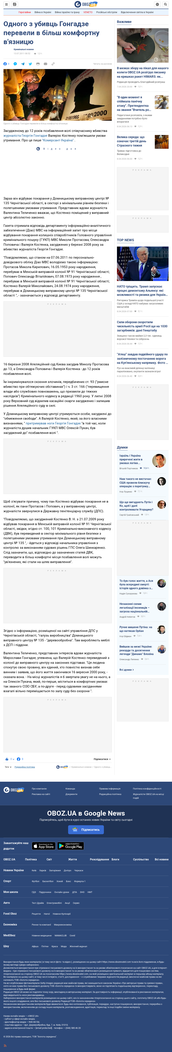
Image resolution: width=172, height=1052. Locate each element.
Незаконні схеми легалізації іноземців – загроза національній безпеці (134, 607)
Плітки (45, 946)
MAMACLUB (61, 935)
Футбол (35, 881)
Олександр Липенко (129, 659)
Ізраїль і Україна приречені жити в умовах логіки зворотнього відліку (133, 459)
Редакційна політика (25, 767)
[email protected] (44, 1028)
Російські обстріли (106, 12)
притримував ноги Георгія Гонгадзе (53, 423)
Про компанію (39, 788)
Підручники (45, 892)
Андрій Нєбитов (127, 617)
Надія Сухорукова (128, 593)
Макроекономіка (63, 924)
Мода (64, 946)
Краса (55, 946)
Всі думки (126, 669)
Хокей (60, 881)
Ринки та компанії (41, 924)
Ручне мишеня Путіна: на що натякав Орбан (136, 629)
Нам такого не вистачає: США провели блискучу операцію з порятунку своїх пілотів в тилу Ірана (136, 482)
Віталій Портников (129, 468)
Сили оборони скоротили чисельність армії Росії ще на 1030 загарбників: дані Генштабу (142, 326)
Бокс (68, 881)
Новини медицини (42, 935)
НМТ (90, 892)
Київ (34, 870)
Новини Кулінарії (62, 914)
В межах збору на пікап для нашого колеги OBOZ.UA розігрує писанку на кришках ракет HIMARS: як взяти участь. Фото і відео (143, 72)
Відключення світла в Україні (137, 12)
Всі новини (162, 859)
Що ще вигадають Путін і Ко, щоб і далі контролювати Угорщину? (136, 506)
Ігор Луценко (126, 492)
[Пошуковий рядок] (165, 4)
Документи (71, 794)
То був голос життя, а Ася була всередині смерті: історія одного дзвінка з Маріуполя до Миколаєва (136, 584)
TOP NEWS (125, 240)
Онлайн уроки (61, 892)
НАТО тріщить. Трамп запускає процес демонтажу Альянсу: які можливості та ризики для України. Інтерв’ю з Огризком (142, 291)
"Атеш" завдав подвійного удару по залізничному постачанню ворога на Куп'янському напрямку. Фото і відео (142, 358)
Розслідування (99, 859)
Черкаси (78, 870)
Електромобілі (54, 903)
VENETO (88, 12)
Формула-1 (79, 881)
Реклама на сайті (41, 794)
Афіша (35, 946)
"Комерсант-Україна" (58, 140)
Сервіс (76, 903)
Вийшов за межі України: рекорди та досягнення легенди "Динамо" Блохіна (137, 650)
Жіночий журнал (78, 946)
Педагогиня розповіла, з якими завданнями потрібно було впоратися (134, 118)
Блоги (115, 859)
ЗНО (82, 892)
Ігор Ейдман (125, 636)
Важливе (124, 22)
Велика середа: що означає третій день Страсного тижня (131, 141)
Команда (70, 788)
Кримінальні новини (24, 49)
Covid (72, 935)
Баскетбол (47, 881)
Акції (67, 903)
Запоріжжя (55, 870)
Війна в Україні (43, 12)
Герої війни (25, 12)
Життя (72, 859)
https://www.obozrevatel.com (116, 962)
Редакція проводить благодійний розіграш (141, 82)
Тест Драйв (38, 903)
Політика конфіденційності (147, 788)
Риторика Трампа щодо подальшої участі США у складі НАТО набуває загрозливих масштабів (140, 303)
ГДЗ (34, 892)
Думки (122, 447)
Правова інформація (109, 788)
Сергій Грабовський (129, 515)
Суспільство (141, 859)
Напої (47, 914)
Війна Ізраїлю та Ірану (67, 12)
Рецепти (36, 914)
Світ (49, 859)
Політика (31, 859)
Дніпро (67, 870)
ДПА (74, 892)
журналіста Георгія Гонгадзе (25, 136)
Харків (42, 870)
